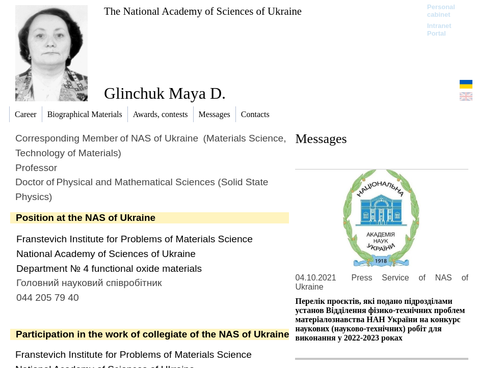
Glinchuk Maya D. (165, 93)
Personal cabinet (441, 10)
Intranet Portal (439, 29)
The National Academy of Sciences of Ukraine (203, 11)
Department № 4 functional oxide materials (109, 268)
